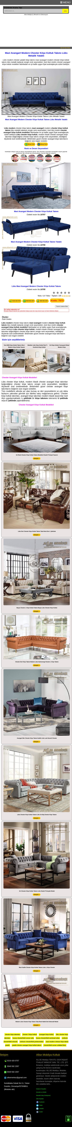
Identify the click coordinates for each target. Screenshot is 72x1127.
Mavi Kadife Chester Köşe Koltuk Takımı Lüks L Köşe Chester (37, 967)
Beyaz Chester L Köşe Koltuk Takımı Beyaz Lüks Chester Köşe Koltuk (37, 608)
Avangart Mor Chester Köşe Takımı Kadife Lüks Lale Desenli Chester (37, 738)
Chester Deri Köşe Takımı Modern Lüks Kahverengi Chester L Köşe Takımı (37, 662)
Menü (65, 2)
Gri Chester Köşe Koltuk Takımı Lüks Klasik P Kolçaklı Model (37, 891)
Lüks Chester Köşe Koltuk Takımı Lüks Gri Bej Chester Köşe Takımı (36, 814)
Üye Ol (62, 48)
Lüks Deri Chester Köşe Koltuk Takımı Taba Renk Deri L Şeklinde (37, 531)
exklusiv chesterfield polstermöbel (31, 1041)
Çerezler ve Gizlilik (41, 1092)
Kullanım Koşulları (41, 1089)
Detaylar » (37, 458)
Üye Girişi (67, 48)
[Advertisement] (36, 31)
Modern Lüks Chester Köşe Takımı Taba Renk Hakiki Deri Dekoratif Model (37, 1021)
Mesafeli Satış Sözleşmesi (43, 1095)
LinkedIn (40, 1108)
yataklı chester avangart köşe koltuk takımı (26, 1045)
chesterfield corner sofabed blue (55, 1045)
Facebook (40, 1102)
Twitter (39, 1105)
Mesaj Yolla (29, 144)
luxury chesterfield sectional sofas (48, 1038)
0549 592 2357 (28, 301)
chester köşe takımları (12, 1034)
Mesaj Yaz (68, 1118)
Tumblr (39, 1112)
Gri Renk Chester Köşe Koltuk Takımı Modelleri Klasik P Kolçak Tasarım (37, 455)
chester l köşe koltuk (30, 1034)
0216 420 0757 (14, 301)
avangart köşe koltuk (46, 1034)
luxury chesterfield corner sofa (23, 1038)
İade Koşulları (40, 1098)
